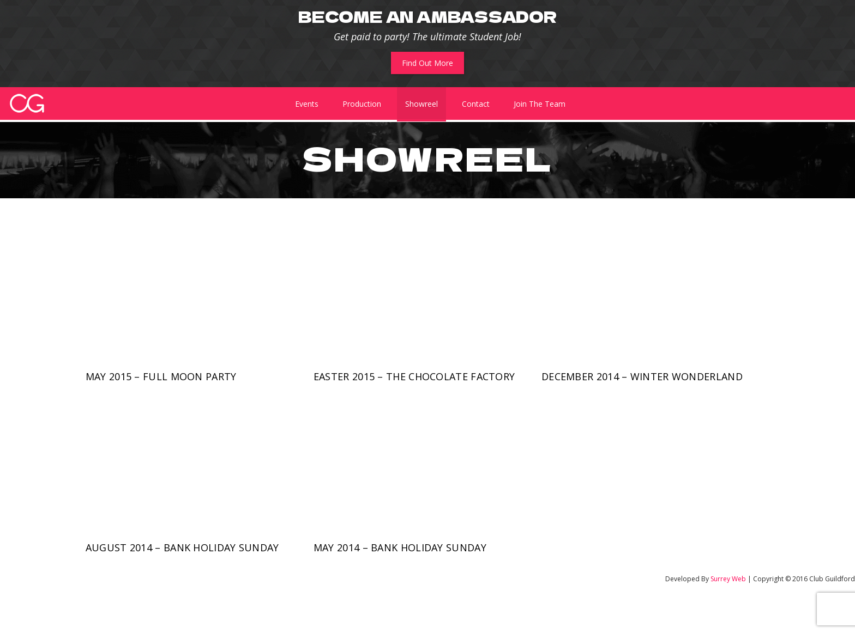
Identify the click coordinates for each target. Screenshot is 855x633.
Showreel (421, 104)
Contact (476, 104)
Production (361, 104)
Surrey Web (728, 578)
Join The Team (539, 104)
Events (306, 104)
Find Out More (427, 63)
